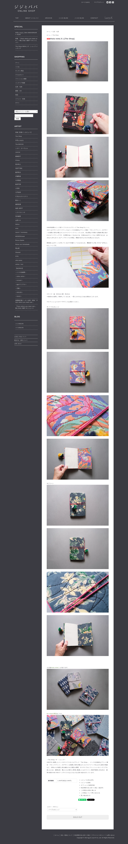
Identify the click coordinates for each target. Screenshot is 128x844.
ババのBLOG (19, 327)
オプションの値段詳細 (88, 785)
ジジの (63, 18)
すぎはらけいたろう (21, 196)
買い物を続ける (85, 795)
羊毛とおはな (19, 140)
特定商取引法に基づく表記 (82, 835)
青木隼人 (18, 164)
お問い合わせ (18, 343)
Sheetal (17, 252)
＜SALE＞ (18, 296)
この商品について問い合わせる (90, 793)
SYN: (17, 256)
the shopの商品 (52, 713)
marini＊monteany (21, 232)
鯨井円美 (18, 184)
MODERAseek (20, 236)
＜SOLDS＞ (19, 292)
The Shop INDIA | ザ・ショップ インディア (26, 47)
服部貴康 (18, 204)
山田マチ (18, 220)
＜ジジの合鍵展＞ (20, 272)
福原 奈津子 (19, 208)
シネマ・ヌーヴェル (21, 148)
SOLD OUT (77, 817)
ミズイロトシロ (20, 212)
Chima (17, 160)
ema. (17, 228)
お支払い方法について (20, 336)
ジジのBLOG (19, 323)
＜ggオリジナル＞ (21, 284)
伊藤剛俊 (18, 176)
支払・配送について (66, 835)
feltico (17, 224)
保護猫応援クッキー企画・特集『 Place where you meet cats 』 (26, 301)
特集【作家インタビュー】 (23, 132)
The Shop (56, 35)
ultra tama (18, 260)
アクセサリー (19, 75)
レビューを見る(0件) (87, 780)
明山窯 (17, 248)
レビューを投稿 (85, 782)
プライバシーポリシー (98, 835)
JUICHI (17, 152)
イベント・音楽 (20, 99)
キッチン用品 (19, 71)
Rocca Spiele (19, 240)
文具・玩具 (56, 31)
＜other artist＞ (20, 276)
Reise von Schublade (22, 244)
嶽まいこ (18, 200)
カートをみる (84, 2)
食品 (16, 95)
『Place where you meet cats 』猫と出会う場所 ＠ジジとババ (26, 307)
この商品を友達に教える (88, 790)
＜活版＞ (18, 288)
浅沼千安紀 (18, 168)
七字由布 (18, 192)
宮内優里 (18, 216)
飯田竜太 (18, 172)
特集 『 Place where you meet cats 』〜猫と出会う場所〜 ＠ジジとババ (26, 40)
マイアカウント (98, 2)
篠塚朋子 (18, 156)
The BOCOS (19, 144)
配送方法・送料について (20, 340)
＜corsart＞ (19, 280)
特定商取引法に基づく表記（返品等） (92, 787)
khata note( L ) (56, 667)
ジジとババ (32, 18)
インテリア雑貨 (20, 83)
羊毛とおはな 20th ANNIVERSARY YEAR (26, 33)
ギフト (17, 103)
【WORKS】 (19, 268)
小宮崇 (17, 188)
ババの (79, 18)
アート (17, 63)
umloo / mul (19, 264)
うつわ (17, 67)
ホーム (49, 31)
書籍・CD (18, 91)
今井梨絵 (18, 180)
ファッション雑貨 (20, 79)
